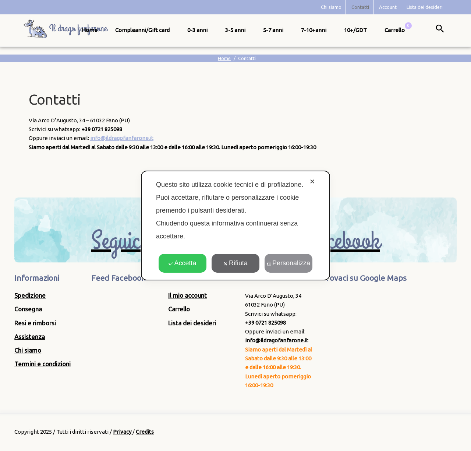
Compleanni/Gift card (142, 30)
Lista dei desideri (425, 7)
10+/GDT (355, 30)
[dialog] (235, 225)
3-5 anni (235, 30)
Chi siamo (331, 7)
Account (388, 7)
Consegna (28, 308)
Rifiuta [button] (235, 263)
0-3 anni (197, 30)
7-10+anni (313, 30)
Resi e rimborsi (35, 322)
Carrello (179, 308)
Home (90, 30)
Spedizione (30, 295)
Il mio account (187, 295)
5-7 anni (273, 30)
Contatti (360, 7)
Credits (145, 432)
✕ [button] (312, 181)
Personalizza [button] (288, 263)
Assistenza (29, 336)
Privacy (122, 432)
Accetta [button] (182, 263)
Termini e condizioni (42, 363)
